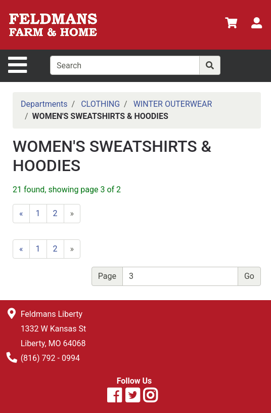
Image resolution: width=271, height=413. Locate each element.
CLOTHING (100, 104)
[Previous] (21, 213)
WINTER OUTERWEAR (172, 104)
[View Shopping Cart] (231, 24)
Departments (44, 104)
